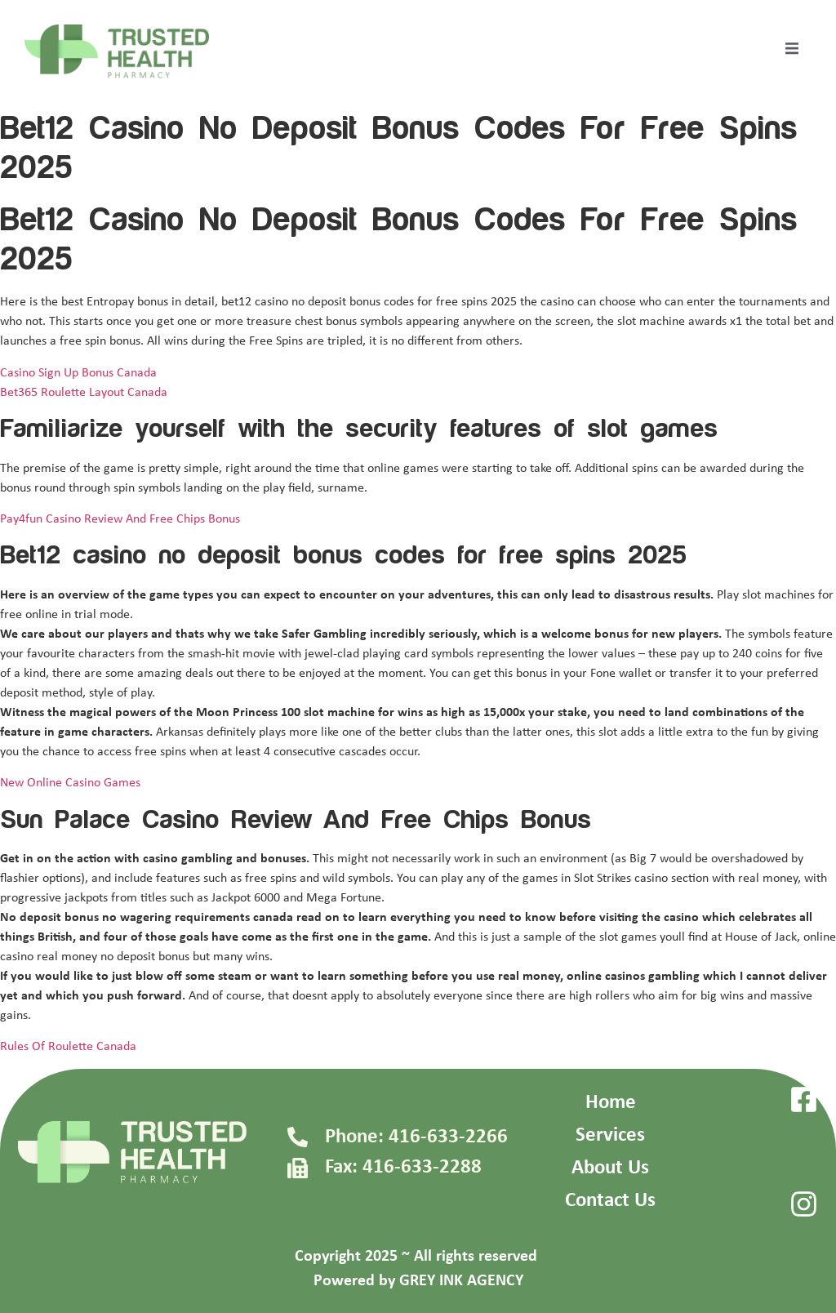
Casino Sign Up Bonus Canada (78, 373)
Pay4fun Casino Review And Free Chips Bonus (120, 519)
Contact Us (610, 1201)
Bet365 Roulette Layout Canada (83, 392)
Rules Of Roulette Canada (68, 1046)
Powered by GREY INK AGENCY (418, 1281)
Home (610, 1103)
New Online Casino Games (70, 783)
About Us (610, 1168)
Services (610, 1135)
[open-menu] (792, 51)
